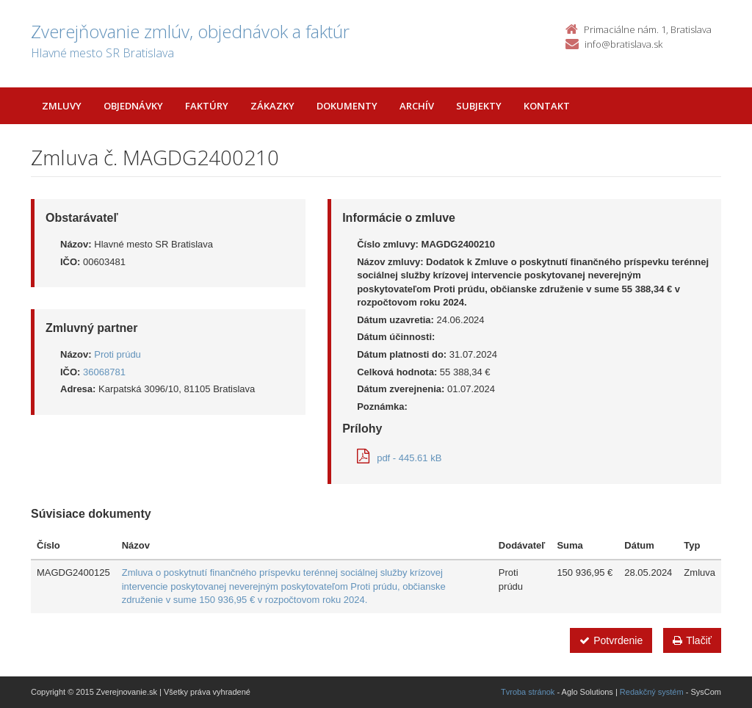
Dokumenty (347, 105)
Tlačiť (692, 640)
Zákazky (272, 105)
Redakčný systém (652, 691)
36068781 (104, 372)
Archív (417, 105)
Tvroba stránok (527, 691)
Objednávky (133, 105)
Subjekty (479, 105)
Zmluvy (62, 105)
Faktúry (206, 105)
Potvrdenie (611, 640)
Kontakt (547, 105)
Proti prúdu (117, 354)
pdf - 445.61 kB (399, 457)
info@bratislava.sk (623, 44)
